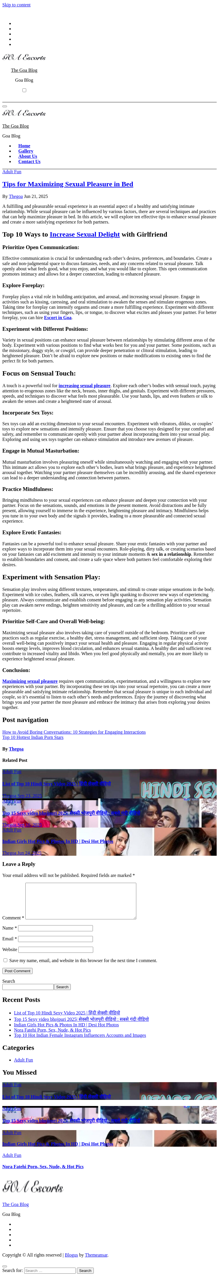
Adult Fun (11, 171)
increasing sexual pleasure (84, 385)
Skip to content (16, 4)
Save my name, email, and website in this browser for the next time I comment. (83, 967)
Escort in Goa (57, 317)
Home (24, 145)
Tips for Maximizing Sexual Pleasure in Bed (67, 184)
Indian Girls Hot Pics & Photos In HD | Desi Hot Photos (57, 841)
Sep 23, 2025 (29, 795)
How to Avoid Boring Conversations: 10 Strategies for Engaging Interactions (74, 732)
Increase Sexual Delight (85, 234)
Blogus (71, 1261)
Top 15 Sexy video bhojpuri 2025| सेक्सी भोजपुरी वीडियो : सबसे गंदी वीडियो (71, 813)
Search (8, 988)
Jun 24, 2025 (29, 852)
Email (9, 945)
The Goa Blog (24, 70)
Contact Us (29, 161)
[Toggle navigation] (4, 106)
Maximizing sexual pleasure (30, 681)
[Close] (4, 1273)
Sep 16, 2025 (29, 824)
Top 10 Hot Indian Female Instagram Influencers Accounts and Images (80, 1042)
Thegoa (16, 196)
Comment (13, 924)
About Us (27, 156)
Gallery (25, 151)
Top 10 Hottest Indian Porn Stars (32, 737)
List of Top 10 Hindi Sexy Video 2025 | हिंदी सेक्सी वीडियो (56, 783)
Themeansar (96, 1261)
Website (9, 956)
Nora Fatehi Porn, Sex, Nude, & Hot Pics (52, 1036)
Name (9, 934)
